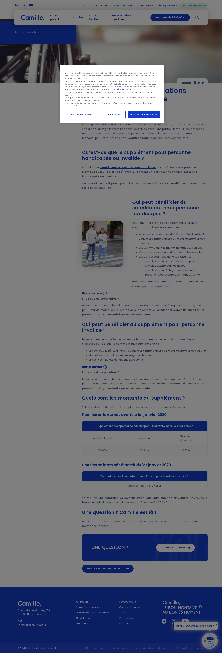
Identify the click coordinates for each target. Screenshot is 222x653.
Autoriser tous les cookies (144, 114)
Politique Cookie (123, 89)
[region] (112, 94)
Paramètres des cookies (79, 114)
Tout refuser (114, 114)
